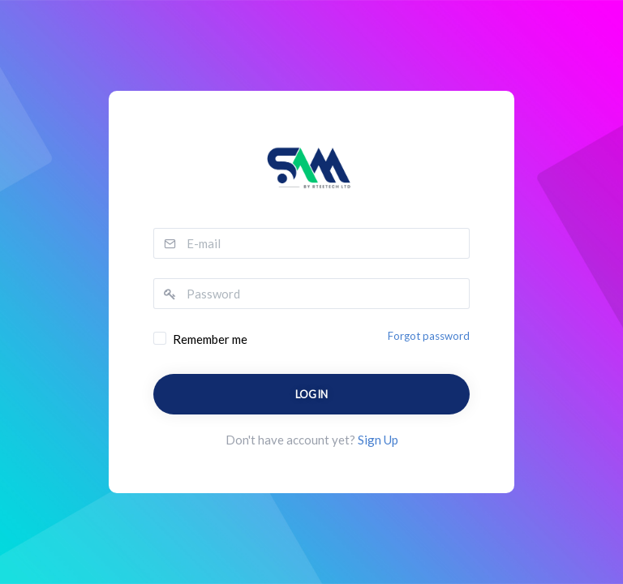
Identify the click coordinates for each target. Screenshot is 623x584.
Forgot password (429, 335)
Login (312, 394)
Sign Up (378, 439)
